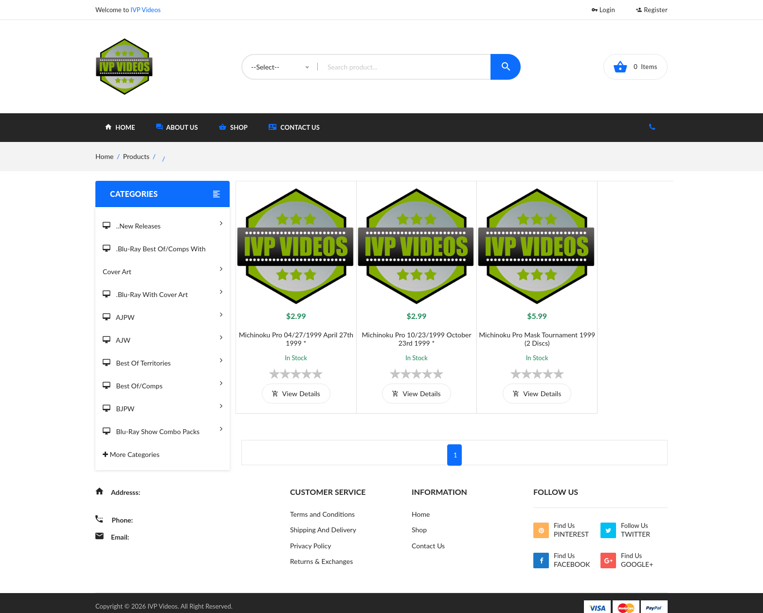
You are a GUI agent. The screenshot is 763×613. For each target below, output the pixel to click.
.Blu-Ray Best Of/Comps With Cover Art (162, 261)
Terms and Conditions (322, 503)
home (120, 127)
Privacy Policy (310, 535)
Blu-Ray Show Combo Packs (162, 428)
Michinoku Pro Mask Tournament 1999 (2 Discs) (509, 327)
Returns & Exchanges (321, 551)
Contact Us (294, 127)
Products (136, 156)
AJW (162, 337)
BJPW (162, 405)
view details (290, 382)
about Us (177, 127)
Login (603, 10)
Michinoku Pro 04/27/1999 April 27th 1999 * (290, 327)
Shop (419, 519)
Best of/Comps (162, 382)
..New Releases (162, 222)
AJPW (162, 314)
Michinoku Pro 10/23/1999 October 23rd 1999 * (399, 327)
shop (233, 127)
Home (421, 503)
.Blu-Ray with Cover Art (162, 291)
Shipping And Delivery (323, 519)
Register (652, 10)
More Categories (131, 454)
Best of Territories (162, 359)
